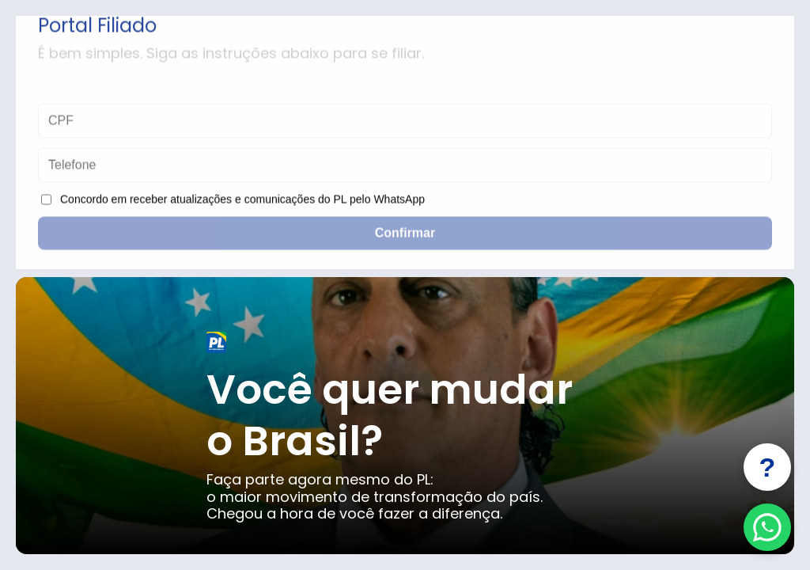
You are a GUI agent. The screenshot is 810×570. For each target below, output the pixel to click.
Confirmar (405, 234)
